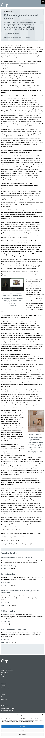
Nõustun (22, 726)
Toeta (2, 676)
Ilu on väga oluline (8, 574)
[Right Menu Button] (43, 2)
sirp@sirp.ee (4, 672)
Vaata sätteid (22, 734)
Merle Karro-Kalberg (9, 566)
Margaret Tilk (7, 582)
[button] (43, 715)
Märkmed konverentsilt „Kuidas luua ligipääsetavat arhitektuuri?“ (20, 592)
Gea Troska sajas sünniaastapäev (13, 629)
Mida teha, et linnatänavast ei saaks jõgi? (16, 558)
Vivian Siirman (7, 640)
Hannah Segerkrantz (12, 33)
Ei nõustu (22, 730)
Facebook (4, 674)
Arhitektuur (8, 11)
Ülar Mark (6, 603)
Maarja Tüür (6, 621)
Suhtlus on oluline (8, 611)
